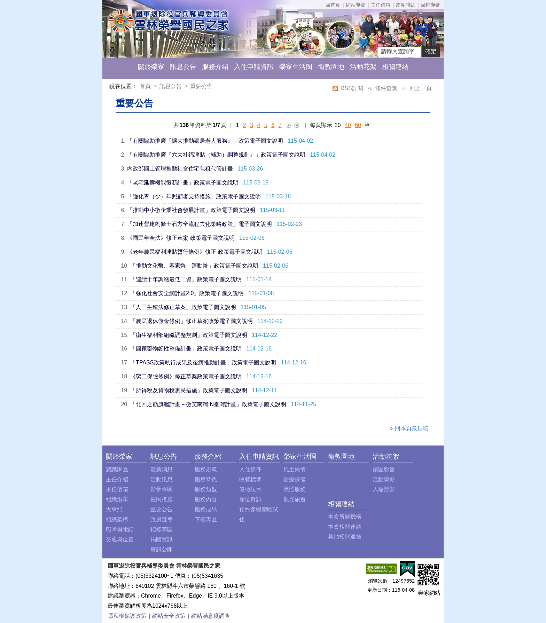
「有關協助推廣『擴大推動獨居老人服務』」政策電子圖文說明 (205, 141)
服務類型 (206, 489)
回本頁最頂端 (411, 428)
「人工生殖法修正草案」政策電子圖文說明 (183, 307)
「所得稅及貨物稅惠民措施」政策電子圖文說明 (188, 390)
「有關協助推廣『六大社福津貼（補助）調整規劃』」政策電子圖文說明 (216, 155)
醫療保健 (294, 479)
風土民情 (294, 469)
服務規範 (206, 469)
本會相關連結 (344, 527)
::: (110, 87)
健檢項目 (250, 489)
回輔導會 (430, 5)
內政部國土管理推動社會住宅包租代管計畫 (180, 169)
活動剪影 (384, 479)
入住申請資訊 (254, 66)
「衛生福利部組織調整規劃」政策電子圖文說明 (188, 335)
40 (348, 125)
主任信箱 (380, 5)
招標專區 (161, 530)
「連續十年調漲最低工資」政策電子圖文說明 (186, 279)
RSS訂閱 (353, 88)
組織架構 (117, 519)
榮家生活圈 (295, 66)
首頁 (146, 86)
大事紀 (114, 509)
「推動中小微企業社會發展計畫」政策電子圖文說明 (191, 210)
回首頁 (333, 5)
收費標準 (250, 479)
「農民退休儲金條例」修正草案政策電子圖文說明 (191, 321)
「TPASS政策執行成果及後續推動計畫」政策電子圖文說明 (203, 362)
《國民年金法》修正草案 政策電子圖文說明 (180, 238)
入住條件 (250, 469)
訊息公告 (183, 66)
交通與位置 (120, 539)
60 (358, 125)
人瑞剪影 (384, 489)
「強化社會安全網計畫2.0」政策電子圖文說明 (187, 293)
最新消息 (161, 469)
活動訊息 (161, 479)
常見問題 (405, 5)
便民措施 (161, 499)
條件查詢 (387, 88)
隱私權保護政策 (127, 616)
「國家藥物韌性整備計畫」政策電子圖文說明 (186, 349)
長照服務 (294, 489)
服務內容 (206, 499)
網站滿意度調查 (210, 616)
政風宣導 (161, 519)
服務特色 (206, 479)
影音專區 (161, 489)
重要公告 (201, 86)
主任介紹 (117, 479)
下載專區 (206, 519)
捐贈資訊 (161, 539)
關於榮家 (151, 66)
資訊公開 (161, 549)
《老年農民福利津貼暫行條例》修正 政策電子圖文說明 (194, 252)
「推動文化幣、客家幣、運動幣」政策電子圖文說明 (194, 266)
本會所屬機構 (344, 517)
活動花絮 (363, 66)
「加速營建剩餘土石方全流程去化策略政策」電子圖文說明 (199, 224)
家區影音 (384, 469)
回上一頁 (421, 88)
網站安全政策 (169, 616)
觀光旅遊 (294, 499)
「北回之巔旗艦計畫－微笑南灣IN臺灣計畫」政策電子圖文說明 (208, 404)
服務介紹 (215, 66)
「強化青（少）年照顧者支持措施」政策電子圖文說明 (194, 196)
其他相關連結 (344, 536)
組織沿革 (117, 499)
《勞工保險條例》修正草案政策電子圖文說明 (186, 376)
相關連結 (395, 66)
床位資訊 (250, 499)
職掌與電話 (120, 530)
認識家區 (117, 469)
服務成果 (206, 509)
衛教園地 (331, 66)
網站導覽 (355, 5)
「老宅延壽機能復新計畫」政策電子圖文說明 (183, 183)
